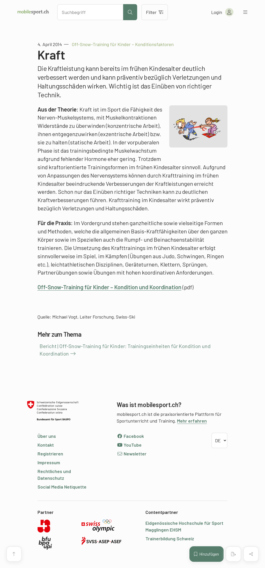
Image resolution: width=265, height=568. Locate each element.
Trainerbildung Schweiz (169, 538)
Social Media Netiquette (62, 487)
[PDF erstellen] (233, 554)
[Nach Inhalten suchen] (90, 12)
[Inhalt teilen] (251, 554)
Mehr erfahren (192, 421)
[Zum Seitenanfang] (14, 554)
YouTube (129, 445)
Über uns (47, 436)
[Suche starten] (130, 12)
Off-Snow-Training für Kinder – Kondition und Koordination (109, 287)
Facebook (130, 436)
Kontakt (46, 445)
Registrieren (50, 453)
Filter (154, 12)
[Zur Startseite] (33, 12)
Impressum (49, 462)
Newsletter (131, 453)
